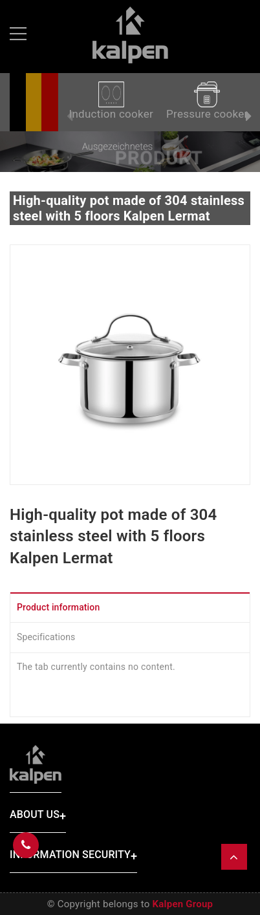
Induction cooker (111, 100)
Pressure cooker (207, 100)
